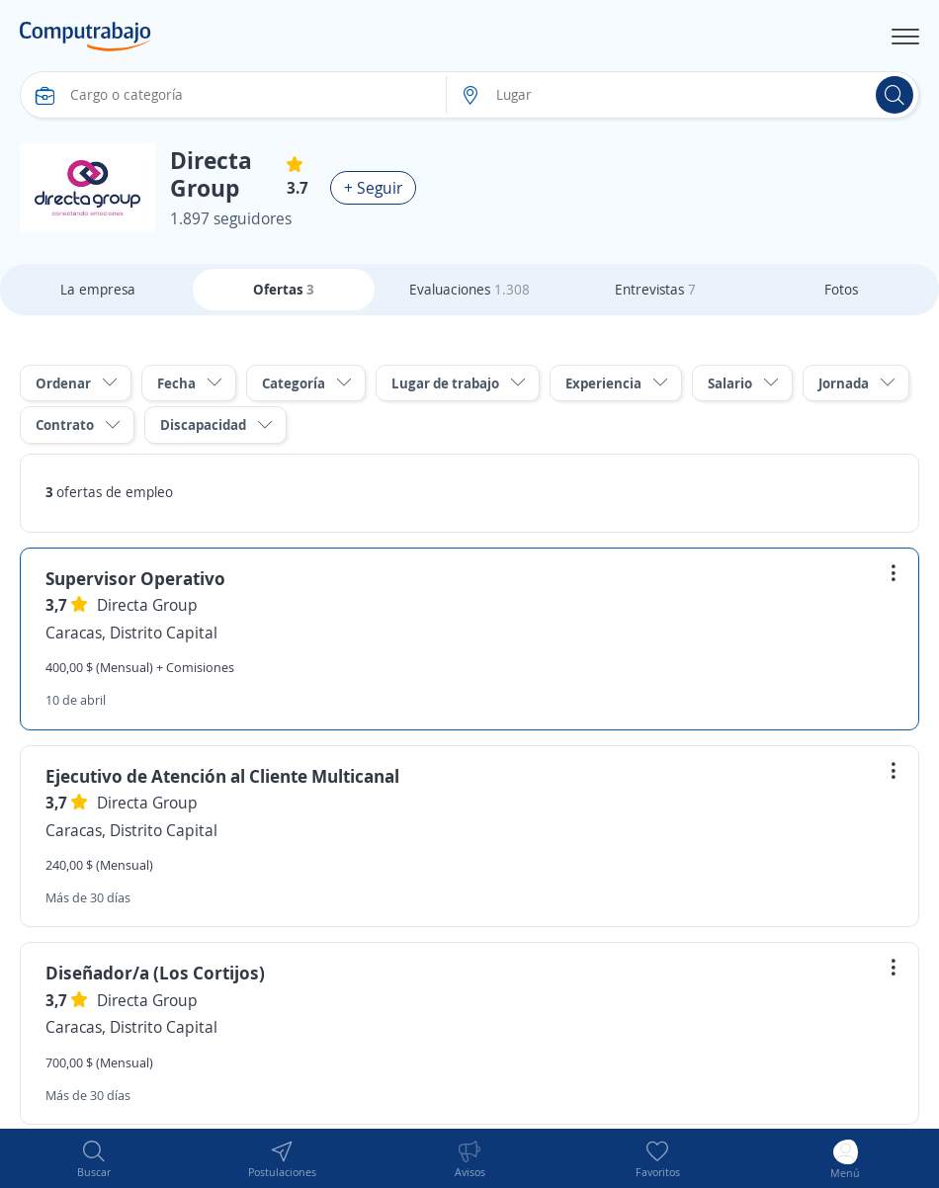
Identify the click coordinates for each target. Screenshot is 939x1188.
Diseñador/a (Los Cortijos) (155, 972)
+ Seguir (373, 188)
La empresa (97, 289)
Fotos (841, 289)
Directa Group (147, 605)
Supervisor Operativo (135, 578)
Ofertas (283, 289)
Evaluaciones (469, 289)
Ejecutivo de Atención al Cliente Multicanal (222, 776)
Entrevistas (655, 289)
